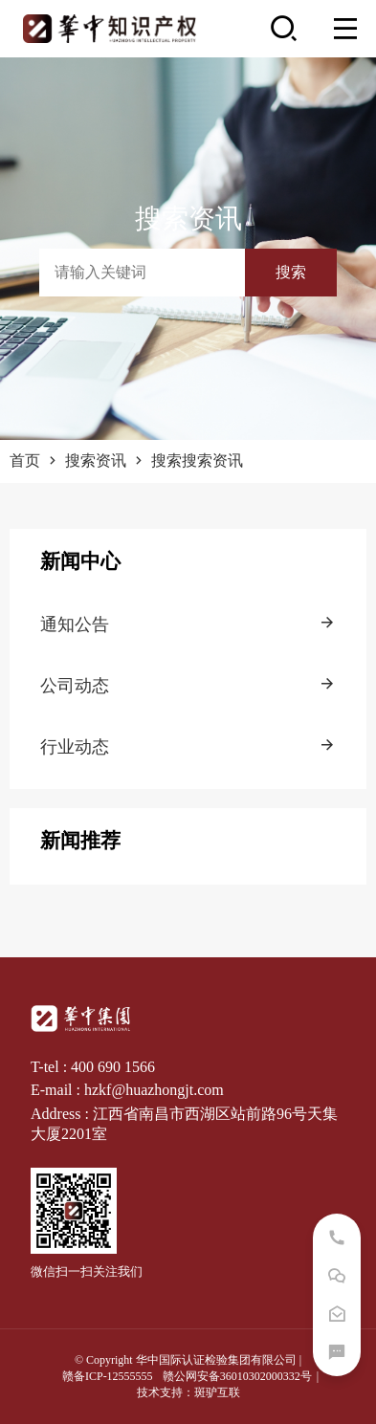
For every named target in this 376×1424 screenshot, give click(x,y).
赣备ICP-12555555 (107, 1376)
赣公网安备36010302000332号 (237, 1376)
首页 (35, 460)
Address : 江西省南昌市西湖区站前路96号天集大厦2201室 (184, 1124)
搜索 (291, 272)
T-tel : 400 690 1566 (93, 1067)
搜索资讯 (105, 460)
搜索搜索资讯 (197, 460)
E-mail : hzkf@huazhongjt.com (127, 1090)
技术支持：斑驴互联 (188, 1392)
